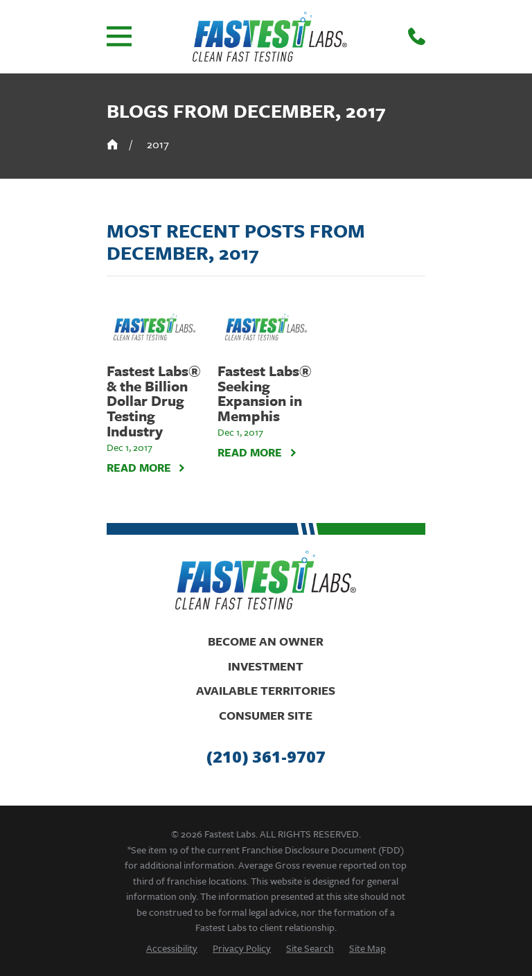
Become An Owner (265, 641)
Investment (265, 666)
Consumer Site (265, 715)
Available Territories (265, 690)
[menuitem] (171, 948)
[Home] (270, 37)
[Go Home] (112, 144)
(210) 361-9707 (266, 756)
